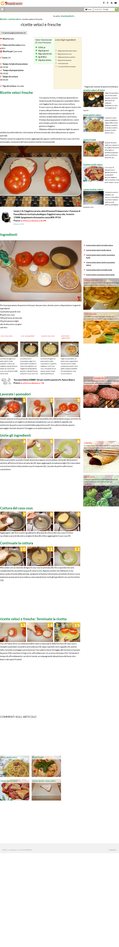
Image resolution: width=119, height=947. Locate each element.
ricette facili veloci (9, 781)
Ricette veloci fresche (16, 92)
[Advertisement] (26, 16)
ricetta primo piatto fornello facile (99, 270)
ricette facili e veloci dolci (44, 781)
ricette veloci (14, 19)
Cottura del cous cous (16, 508)
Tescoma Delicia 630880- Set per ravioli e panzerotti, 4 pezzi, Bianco (44, 380)
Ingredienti (8, 234)
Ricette (3, 19)
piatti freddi (38, 757)
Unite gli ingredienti (15, 435)
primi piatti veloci (9, 757)
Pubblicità (112, 850)
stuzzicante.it (67, 16)
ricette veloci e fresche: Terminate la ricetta (33, 619)
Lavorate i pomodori (15, 394)
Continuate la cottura (16, 543)
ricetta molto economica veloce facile (100, 275)
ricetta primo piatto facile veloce (98, 250)
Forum (88, 9)
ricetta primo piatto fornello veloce (99, 245)
